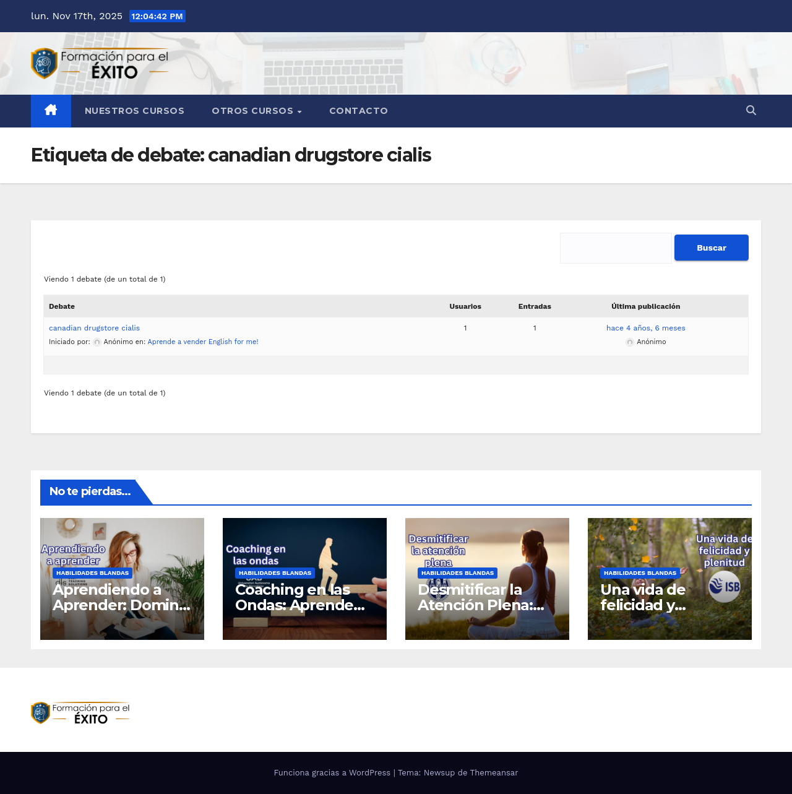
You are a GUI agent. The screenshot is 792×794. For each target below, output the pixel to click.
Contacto (359, 110)
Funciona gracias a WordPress (333, 772)
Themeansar (494, 772)
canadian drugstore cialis (94, 328)
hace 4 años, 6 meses (646, 328)
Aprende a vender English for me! (203, 342)
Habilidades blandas (92, 572)
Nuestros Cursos (135, 110)
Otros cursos (254, 110)
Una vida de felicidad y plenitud (643, 604)
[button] (751, 110)
